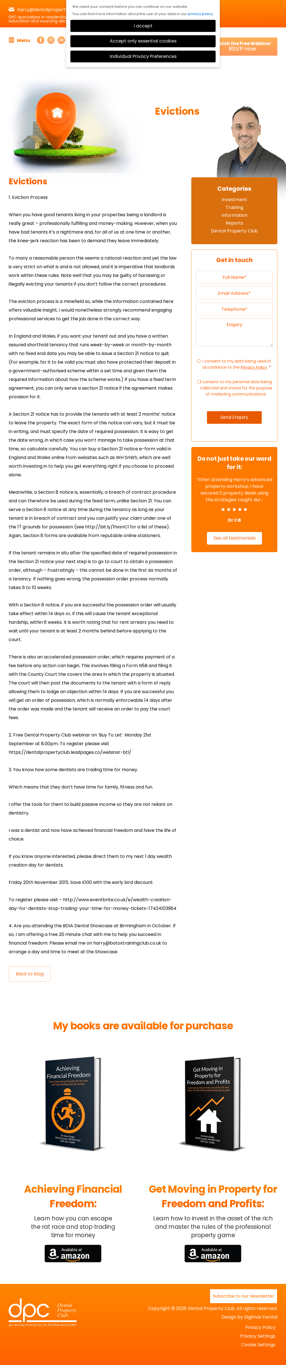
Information (234, 215)
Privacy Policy (254, 367)
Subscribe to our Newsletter (244, 1296)
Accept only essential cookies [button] (143, 41)
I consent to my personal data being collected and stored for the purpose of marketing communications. (236, 388)
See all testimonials (234, 538)
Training (234, 207)
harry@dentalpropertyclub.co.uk (53, 9)
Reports (234, 223)
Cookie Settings (258, 1344)
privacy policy (200, 14)
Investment (234, 199)
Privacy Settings (257, 1336)
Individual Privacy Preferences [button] (143, 56)
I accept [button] (143, 26)
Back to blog (30, 974)
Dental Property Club (234, 231)
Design (228, 1317)
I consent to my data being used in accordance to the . (236, 364)
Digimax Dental (260, 1317)
